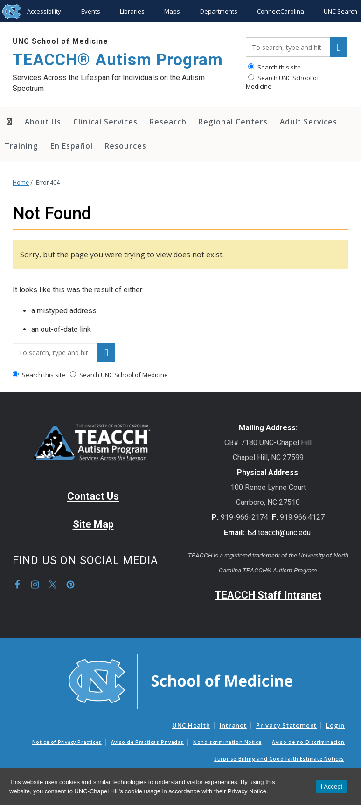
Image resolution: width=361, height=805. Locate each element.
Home (21, 182)
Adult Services (308, 122)
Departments (218, 11)
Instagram (35, 584)
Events (90, 11)
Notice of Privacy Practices (67, 742)
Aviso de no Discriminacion (308, 742)
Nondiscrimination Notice (227, 742)
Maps (172, 11)
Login (335, 725)
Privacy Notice (247, 791)
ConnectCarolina (280, 11)
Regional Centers (233, 122)
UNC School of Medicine (60, 41)
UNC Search (340, 11)
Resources (125, 146)
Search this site (274, 67)
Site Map (93, 524)
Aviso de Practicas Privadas (147, 742)
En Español (71, 146)
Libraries (132, 11)
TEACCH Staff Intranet (268, 595)
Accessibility (44, 11)
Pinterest (70, 584)
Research (168, 122)
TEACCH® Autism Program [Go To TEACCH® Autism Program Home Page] (118, 59)
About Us (43, 122)
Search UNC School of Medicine (282, 82)
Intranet (233, 725)
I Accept (331, 786)
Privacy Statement (286, 725)
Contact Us (93, 496)
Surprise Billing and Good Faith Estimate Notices (279, 759)
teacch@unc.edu (285, 532)
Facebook (17, 584)
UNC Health (191, 725)
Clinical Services (105, 122)
